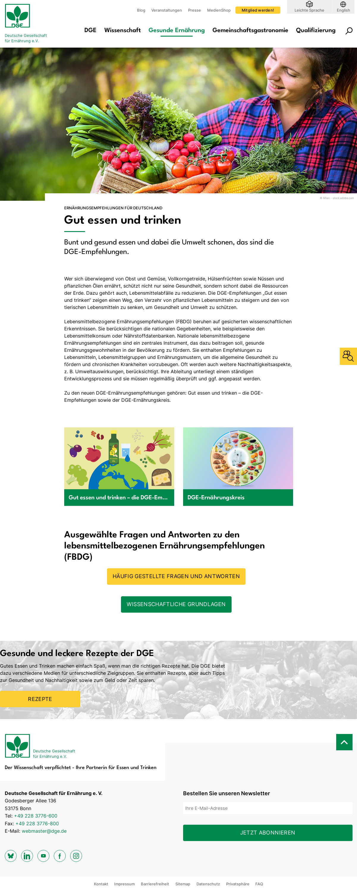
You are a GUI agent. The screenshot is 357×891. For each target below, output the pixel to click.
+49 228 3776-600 (35, 816)
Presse (194, 10)
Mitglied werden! (258, 10)
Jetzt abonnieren (267, 832)
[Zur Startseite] (28, 23)
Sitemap (182, 883)
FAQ (259, 883)
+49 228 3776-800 (37, 823)
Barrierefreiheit (155, 883)
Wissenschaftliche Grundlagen (176, 604)
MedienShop (219, 10)
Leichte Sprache (309, 9)
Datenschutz (208, 883)
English (343, 9)
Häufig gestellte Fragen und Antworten (176, 576)
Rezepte (40, 699)
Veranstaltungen (166, 10)
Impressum (124, 883)
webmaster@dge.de (44, 831)
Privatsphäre (237, 883)
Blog (141, 10)
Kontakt (101, 883)
